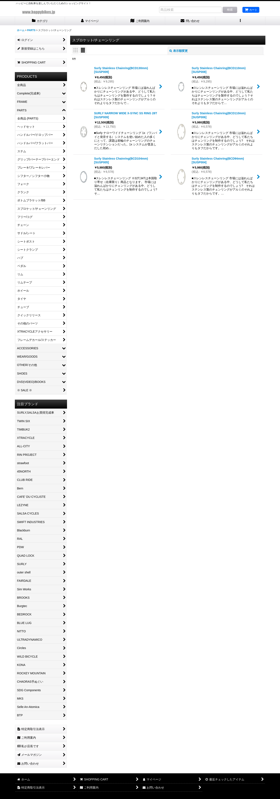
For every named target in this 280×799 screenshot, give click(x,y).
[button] (240, 21)
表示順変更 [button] (178, 50)
